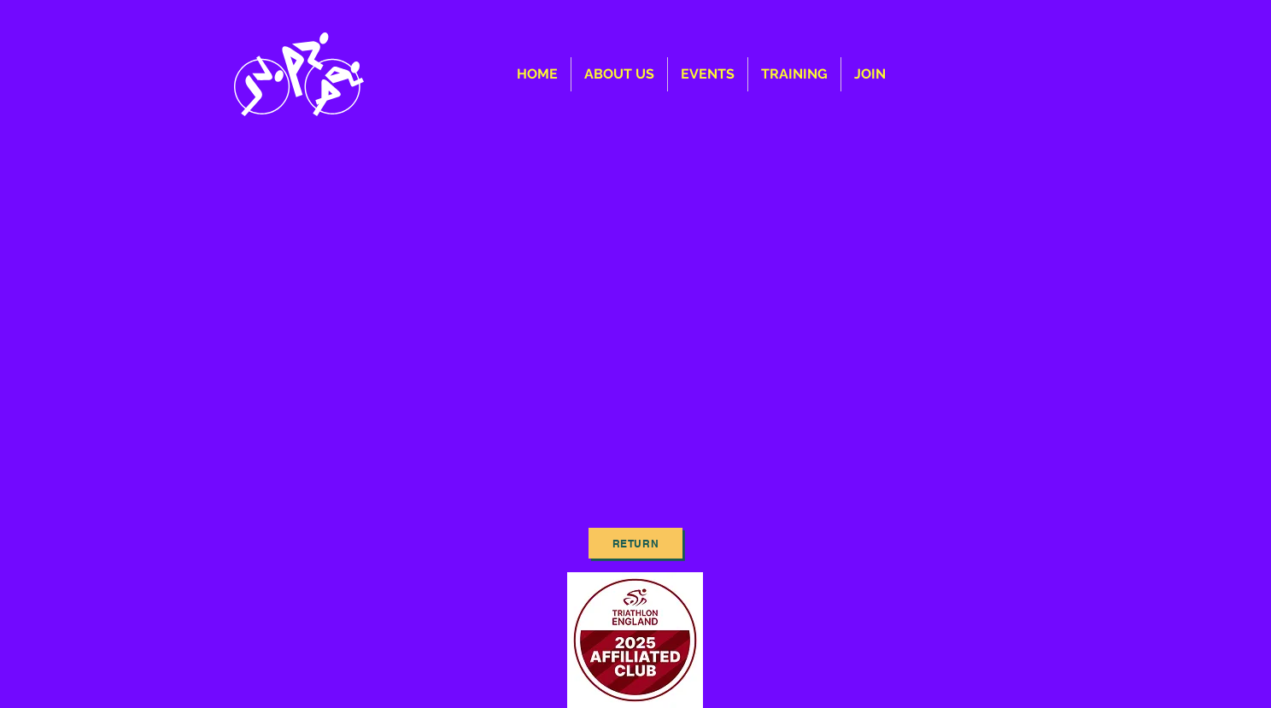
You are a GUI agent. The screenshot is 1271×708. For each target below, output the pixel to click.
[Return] (635, 543)
